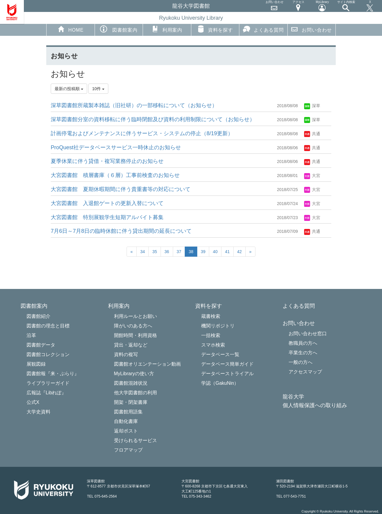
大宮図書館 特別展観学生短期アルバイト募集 (107, 217)
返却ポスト (126, 430)
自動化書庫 (126, 421)
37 (179, 251)
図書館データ (41, 344)
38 (191, 251)
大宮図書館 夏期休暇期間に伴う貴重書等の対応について (120, 189)
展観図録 (36, 364)
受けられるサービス (135, 440)
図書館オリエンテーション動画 (147, 364)
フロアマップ (128, 450)
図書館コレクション (48, 354)
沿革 (31, 335)
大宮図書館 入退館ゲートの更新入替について (107, 203)
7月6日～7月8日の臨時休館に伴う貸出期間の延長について (121, 231)
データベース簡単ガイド (227, 364)
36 (166, 251)
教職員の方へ (303, 343)
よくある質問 (263, 29)
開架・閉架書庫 (130, 402)
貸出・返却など (130, 344)
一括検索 (210, 335)
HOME (71, 29)
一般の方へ (300, 362)
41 (227, 251)
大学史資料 (38, 411)
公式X (33, 402)
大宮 (312, 175)
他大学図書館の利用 (135, 392)
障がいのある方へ (133, 325)
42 (239, 251)
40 (215, 251)
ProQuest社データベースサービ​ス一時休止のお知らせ (116, 147)
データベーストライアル (227, 373)
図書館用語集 (128, 411)
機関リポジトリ (218, 325)
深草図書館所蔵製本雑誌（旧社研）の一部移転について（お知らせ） (134, 105)
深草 (312, 105)
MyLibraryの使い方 (134, 373)
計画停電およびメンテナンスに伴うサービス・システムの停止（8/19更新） (142, 133)
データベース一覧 (220, 354)
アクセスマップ (305, 371)
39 (203, 251)
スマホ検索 (213, 344)
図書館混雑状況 (130, 383)
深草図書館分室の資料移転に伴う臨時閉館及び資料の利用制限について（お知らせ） (153, 119)
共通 (312, 133)
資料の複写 (126, 354)
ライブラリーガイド (48, 383)
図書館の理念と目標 (48, 325)
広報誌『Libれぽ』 (46, 392)
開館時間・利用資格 (135, 335)
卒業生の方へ (303, 352)
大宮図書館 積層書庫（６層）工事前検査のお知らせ (115, 175)
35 (154, 251)
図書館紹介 (38, 316)
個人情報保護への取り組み (315, 405)
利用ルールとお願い (135, 316)
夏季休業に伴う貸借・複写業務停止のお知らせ (107, 161)
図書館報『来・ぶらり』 (53, 373)
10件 (98, 88)
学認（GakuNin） (220, 383)
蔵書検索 (210, 316)
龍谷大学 (293, 397)
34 (142, 251)
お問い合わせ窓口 (308, 333)
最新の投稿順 (69, 88)
